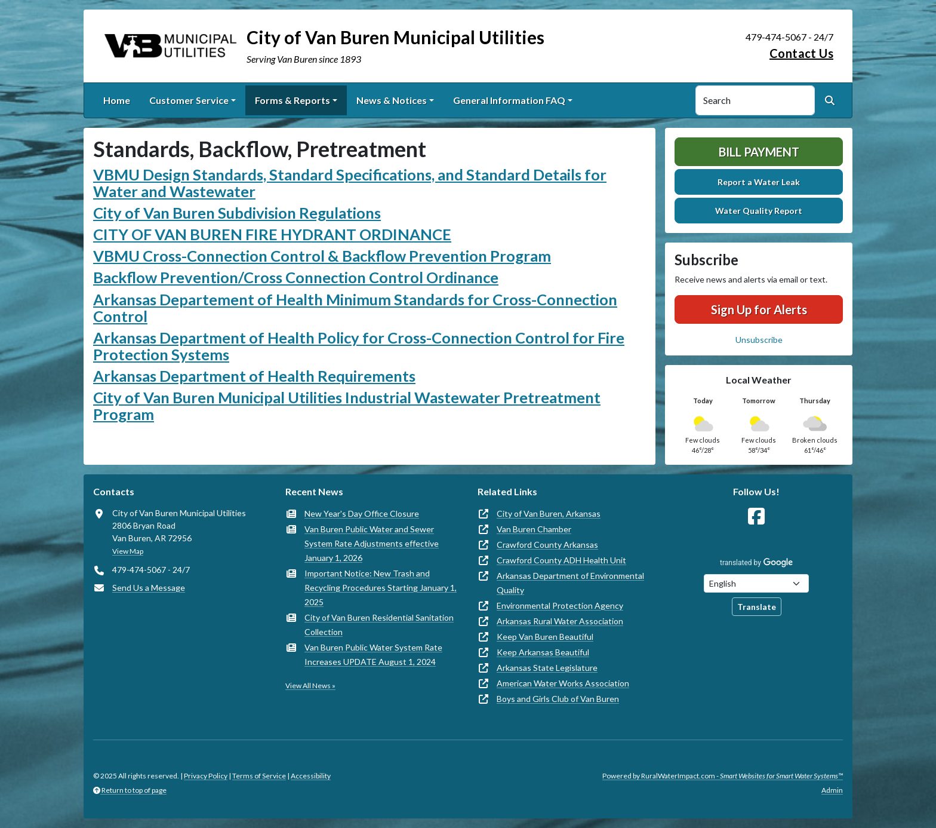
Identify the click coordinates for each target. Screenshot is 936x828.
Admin (832, 790)
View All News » (310, 685)
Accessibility (311, 775)
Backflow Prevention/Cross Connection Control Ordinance (295, 277)
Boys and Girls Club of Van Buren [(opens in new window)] (558, 699)
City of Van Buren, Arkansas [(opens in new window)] (549, 513)
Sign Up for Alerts (759, 309)
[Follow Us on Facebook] (756, 516)
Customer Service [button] (189, 100)
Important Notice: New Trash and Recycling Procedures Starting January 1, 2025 (380, 587)
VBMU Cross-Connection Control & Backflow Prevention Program (322, 256)
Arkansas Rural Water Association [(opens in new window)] (560, 621)
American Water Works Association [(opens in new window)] (563, 683)
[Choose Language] (756, 583)
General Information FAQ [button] (509, 100)
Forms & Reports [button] (292, 100)
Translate (756, 607)
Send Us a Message (148, 587)
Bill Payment (759, 152)
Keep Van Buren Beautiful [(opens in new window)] (545, 636)
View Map (127, 551)
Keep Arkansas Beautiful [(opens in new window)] (543, 652)
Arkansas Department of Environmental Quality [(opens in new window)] (570, 583)
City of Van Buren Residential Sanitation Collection (379, 624)
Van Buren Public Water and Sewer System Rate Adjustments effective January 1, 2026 (371, 543)
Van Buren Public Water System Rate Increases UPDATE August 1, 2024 (373, 654)
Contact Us (801, 53)
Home (116, 100)
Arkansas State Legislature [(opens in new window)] (547, 668)
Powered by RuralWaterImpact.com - (722, 775)
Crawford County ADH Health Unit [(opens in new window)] (561, 560)
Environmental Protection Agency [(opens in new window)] (560, 605)
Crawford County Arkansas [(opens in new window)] (547, 544)
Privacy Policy (205, 775)
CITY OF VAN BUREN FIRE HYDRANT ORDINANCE (272, 234)
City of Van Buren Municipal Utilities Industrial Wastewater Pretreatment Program (347, 405)
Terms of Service (259, 775)
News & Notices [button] (391, 100)
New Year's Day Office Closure (361, 513)
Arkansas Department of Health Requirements (254, 376)
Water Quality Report (758, 211)
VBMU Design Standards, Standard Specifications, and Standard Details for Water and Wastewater (349, 182)
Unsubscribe (759, 340)
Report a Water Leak (759, 182)
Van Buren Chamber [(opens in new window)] (534, 529)
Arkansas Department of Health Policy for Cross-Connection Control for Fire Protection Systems (358, 346)
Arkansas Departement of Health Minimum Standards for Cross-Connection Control (355, 307)
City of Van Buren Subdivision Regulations (237, 213)
